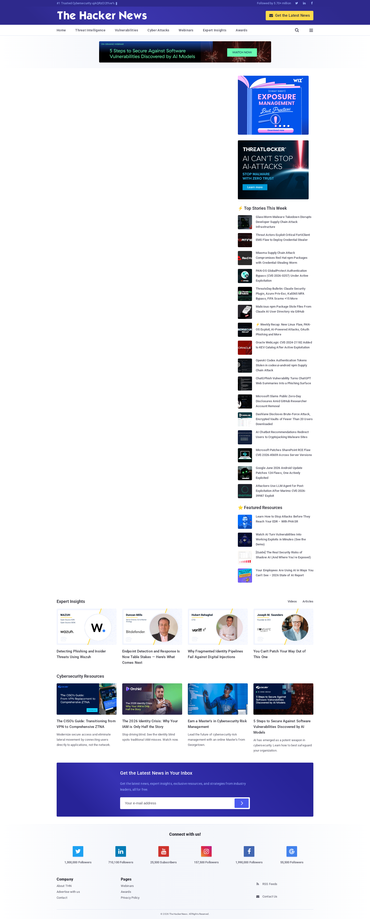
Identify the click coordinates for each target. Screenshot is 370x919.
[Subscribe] (242, 803)
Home (61, 30)
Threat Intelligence (90, 30)
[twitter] (78, 858)
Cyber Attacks (158, 30)
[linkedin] (121, 858)
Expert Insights (215, 30)
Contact (62, 897)
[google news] (292, 856)
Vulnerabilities (126, 30)
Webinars (186, 30)
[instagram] (206, 858)
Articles (308, 601)
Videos (292, 601)
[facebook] (249, 858)
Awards (241, 30)
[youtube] (164, 858)
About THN (64, 886)
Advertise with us (68, 892)
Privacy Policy (130, 897)
